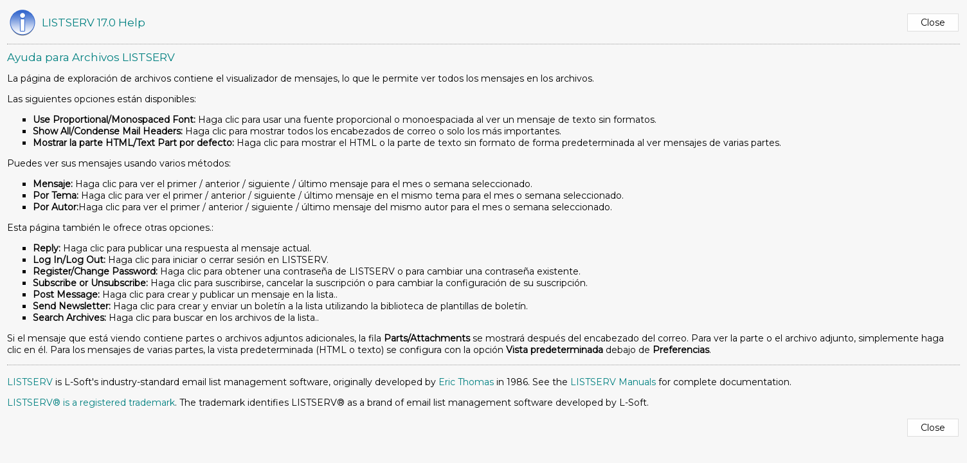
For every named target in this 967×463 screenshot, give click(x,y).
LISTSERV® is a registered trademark (91, 402)
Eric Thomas (466, 382)
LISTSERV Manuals (613, 382)
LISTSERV (30, 382)
